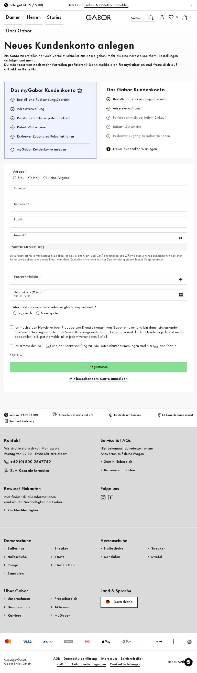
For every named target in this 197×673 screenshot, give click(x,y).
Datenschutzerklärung (80, 658)
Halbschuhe (17, 556)
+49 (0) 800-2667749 (27, 462)
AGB (42, 345)
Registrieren (99, 366)
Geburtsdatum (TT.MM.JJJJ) (30, 293)
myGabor (62, 615)
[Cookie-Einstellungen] (188, 662)
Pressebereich (65, 598)
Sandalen (16, 573)
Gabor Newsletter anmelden (106, 5)
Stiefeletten (64, 565)
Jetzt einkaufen (177, 127)
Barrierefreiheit (132, 658)
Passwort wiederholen (27, 277)
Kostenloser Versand (125, 415)
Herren (23, 17)
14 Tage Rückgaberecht (175, 415)
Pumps (13, 565)
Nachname (21, 204)
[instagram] (103, 497)
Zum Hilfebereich (118, 461)
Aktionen (61, 607)
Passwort (20, 235)
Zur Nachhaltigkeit (24, 510)
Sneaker (61, 548)
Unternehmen (19, 598)
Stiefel (59, 556)
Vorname (20, 188)
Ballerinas (16, 548)
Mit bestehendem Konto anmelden (98, 378)
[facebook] (110, 497)
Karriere (14, 615)
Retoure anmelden (119, 470)
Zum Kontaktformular (27, 470)
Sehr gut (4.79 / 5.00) (21, 415)
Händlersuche (19, 607)
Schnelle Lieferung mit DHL (73, 414)
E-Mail (19, 220)
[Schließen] (191, 5)
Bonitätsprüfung (76, 345)
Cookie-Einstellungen (125, 664)
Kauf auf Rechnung (20, 421)
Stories (37, 17)
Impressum (109, 658)
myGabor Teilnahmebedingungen (81, 664)
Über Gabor (55, 17)
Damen (9, 17)
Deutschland (119, 602)
